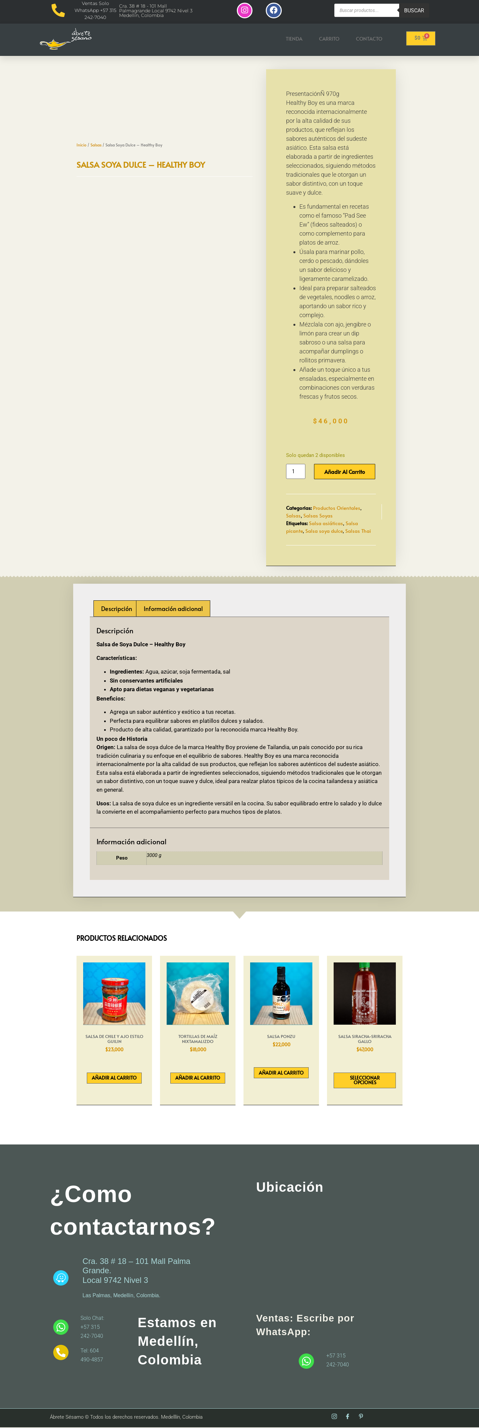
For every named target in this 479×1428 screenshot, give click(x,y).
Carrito (329, 39)
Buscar (414, 10)
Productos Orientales (336, 508)
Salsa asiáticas (326, 523)
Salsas (95, 145)
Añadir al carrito (344, 472)
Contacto (369, 39)
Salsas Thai (358, 531)
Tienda (294, 39)
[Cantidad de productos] (295, 472)
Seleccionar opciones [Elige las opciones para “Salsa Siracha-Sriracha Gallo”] (365, 1080)
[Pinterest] (361, 1418)
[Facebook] (348, 1418)
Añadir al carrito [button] (114, 1078)
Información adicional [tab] (173, 609)
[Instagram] (334, 1418)
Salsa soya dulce (324, 531)
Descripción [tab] (116, 609)
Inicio (81, 145)
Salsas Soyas (318, 515)
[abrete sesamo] (334, 1255)
